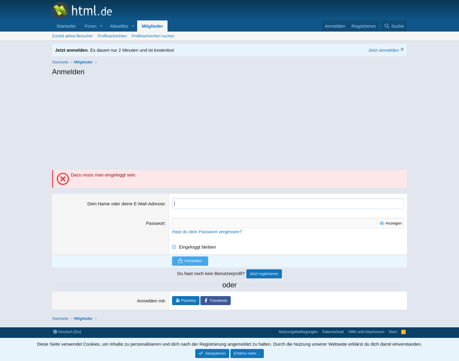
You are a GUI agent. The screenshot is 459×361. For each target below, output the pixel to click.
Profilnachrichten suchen (153, 36)
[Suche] (394, 26)
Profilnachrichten (112, 36)
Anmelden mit (151, 300)
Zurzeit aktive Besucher (72, 36)
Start (393, 331)
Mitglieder (152, 26)
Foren (90, 26)
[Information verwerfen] (401, 50)
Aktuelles (119, 26)
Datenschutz (333, 331)
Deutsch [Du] (67, 331)
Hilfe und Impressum (366, 331)
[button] (101, 26)
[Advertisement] (229, 125)
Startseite (66, 26)
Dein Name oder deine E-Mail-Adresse (126, 203)
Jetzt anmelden (383, 50)
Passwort (155, 223)
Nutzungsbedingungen (298, 331)
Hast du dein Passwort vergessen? (207, 231)
